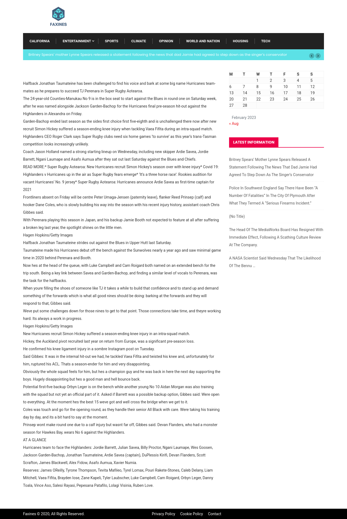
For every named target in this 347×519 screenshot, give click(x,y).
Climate (138, 41)
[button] (311, 56)
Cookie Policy (191, 514)
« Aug (234, 123)
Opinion (166, 41)
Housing (240, 41)
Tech (265, 41)
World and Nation (203, 41)
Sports (111, 41)
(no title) (237, 216)
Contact (214, 514)
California (40, 41)
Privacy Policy (163, 514)
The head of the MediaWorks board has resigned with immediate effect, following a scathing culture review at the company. (276, 237)
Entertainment (77, 41)
